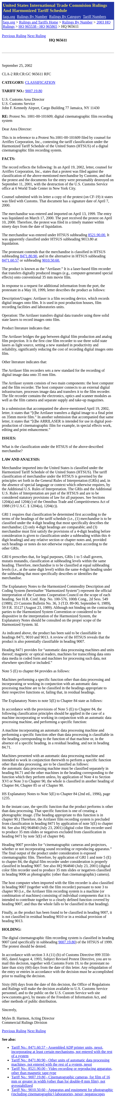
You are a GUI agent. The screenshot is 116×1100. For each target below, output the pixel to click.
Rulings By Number (32, 17)
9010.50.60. (51, 260)
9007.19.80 (33, 91)
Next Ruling (36, 36)
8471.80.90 (28, 256)
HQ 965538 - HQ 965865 (38, 26)
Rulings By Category (65, 17)
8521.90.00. (97, 235)
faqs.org (9, 17)
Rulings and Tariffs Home (38, 22)
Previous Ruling (14, 36)
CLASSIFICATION (40, 82)
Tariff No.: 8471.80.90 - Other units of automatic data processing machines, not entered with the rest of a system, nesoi (60, 1062)
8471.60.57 (10, 260)
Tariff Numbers (94, 17)
